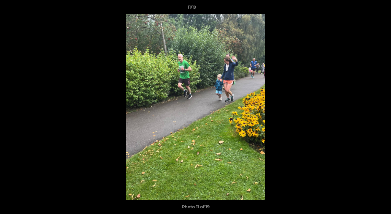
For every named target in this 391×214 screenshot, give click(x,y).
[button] (366, 8)
